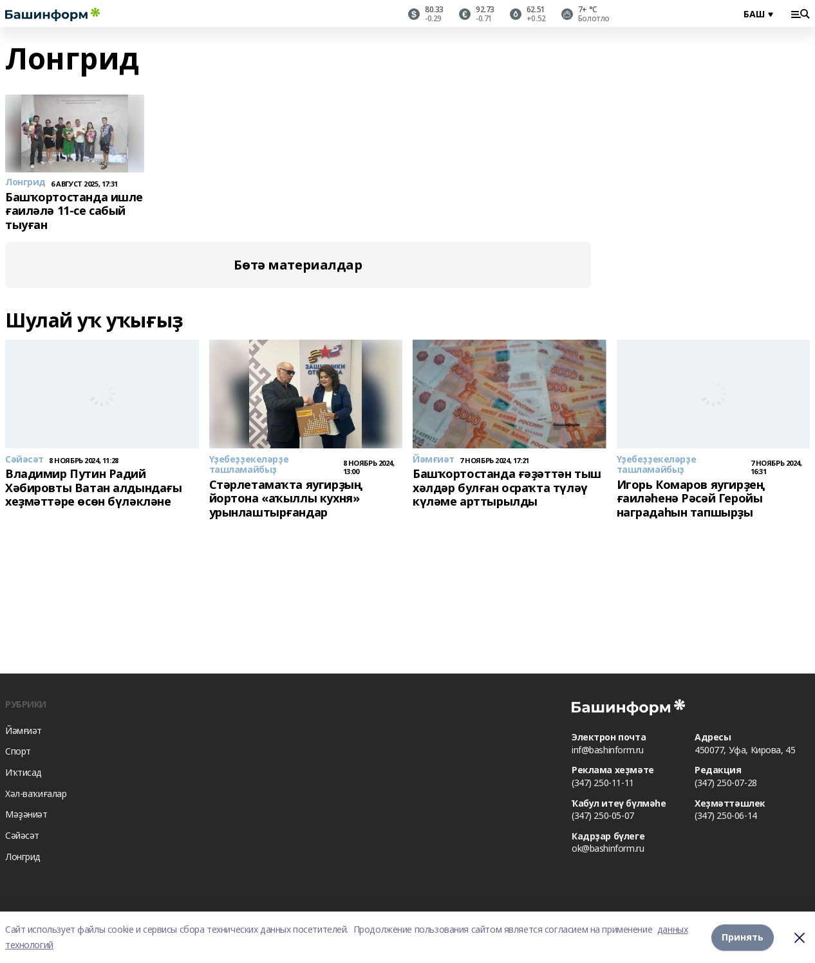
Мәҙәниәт (26, 814)
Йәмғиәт (23, 730)
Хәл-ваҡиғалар (36, 793)
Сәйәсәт (22, 835)
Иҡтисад (23, 772)
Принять (742, 937)
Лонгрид (23, 856)
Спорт (18, 751)
